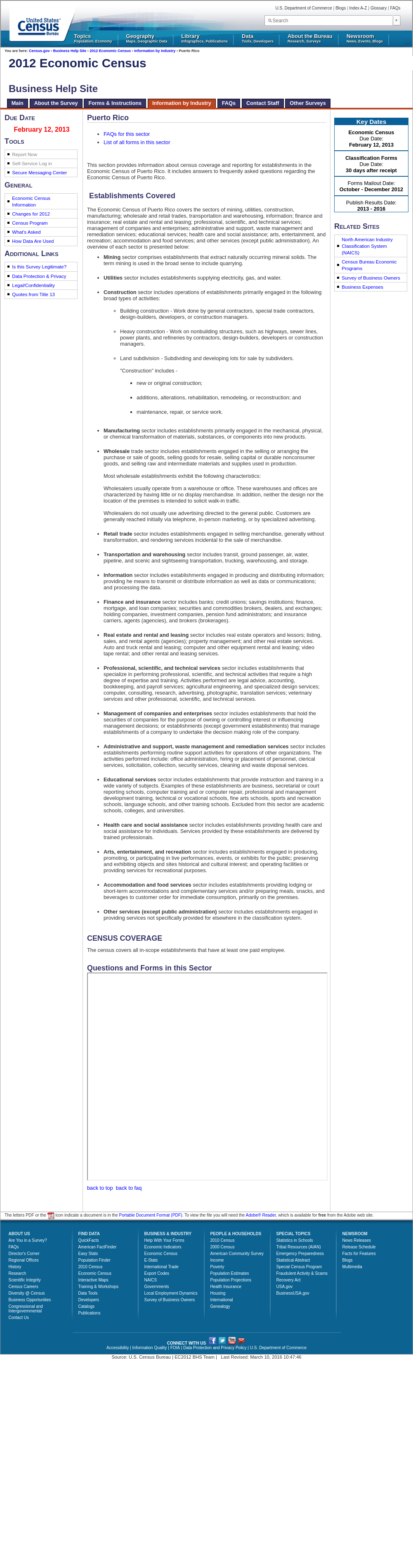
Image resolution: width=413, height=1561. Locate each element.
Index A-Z (358, 8)
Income (217, 1260)
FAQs (395, 8)
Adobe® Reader (261, 1215)
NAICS (150, 1280)
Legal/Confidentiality (33, 285)
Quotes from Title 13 (33, 294)
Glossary (379, 8)
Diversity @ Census (27, 1293)
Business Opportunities (30, 1300)
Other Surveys (308, 103)
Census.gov (39, 51)
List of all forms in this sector (137, 142)
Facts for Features (359, 1253)
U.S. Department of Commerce (304, 8)
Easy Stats (88, 1253)
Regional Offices (24, 1260)
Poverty (217, 1266)
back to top (100, 1188)
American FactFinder (97, 1247)
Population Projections (231, 1280)
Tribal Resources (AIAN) (298, 1247)
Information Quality (149, 1347)
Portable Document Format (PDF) (150, 1215)
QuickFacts (88, 1240)
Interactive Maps (93, 1280)
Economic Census (95, 1273)
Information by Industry (154, 51)
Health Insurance (226, 1286)
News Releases (356, 1240)
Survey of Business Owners (371, 277)
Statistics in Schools (294, 1240)
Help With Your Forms (164, 1240)
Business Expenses (362, 287)
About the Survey (56, 103)
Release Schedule (359, 1247)
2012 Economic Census (110, 51)
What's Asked (26, 232)
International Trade (161, 1266)
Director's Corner (24, 1253)
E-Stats (151, 1260)
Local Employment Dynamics (171, 1293)
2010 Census (90, 1266)
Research (17, 1273)
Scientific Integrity (25, 1280)
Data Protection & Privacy (39, 276)
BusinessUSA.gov (292, 1293)
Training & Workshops (98, 1286)
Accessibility (117, 1347)
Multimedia (352, 1266)
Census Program (29, 223)
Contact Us (19, 1317)
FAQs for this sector (127, 134)
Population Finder (94, 1260)
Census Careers (23, 1286)
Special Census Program (299, 1266)
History (15, 1266)
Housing (218, 1293)
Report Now (24, 154)
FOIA (175, 1347)
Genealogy (220, 1306)
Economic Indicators (163, 1247)
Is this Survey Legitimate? (39, 266)
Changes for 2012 (31, 213)
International (221, 1300)
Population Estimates (229, 1273)
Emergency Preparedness (300, 1253)
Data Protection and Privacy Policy (214, 1347)
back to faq (129, 1188)
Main (18, 103)
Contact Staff (262, 103)
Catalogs (86, 1306)
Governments (156, 1286)
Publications (89, 1313)
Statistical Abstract (293, 1260)
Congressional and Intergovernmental (26, 1308)
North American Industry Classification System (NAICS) (367, 246)
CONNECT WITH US (186, 1343)
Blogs (340, 8)
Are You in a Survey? (28, 1240)
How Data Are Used (33, 241)
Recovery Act (288, 1280)
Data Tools (88, 1293)
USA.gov (284, 1286)
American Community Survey (237, 1253)
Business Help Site (70, 51)
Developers (88, 1300)
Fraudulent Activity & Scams (302, 1273)
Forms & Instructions (115, 103)
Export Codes (157, 1273)
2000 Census (222, 1247)
